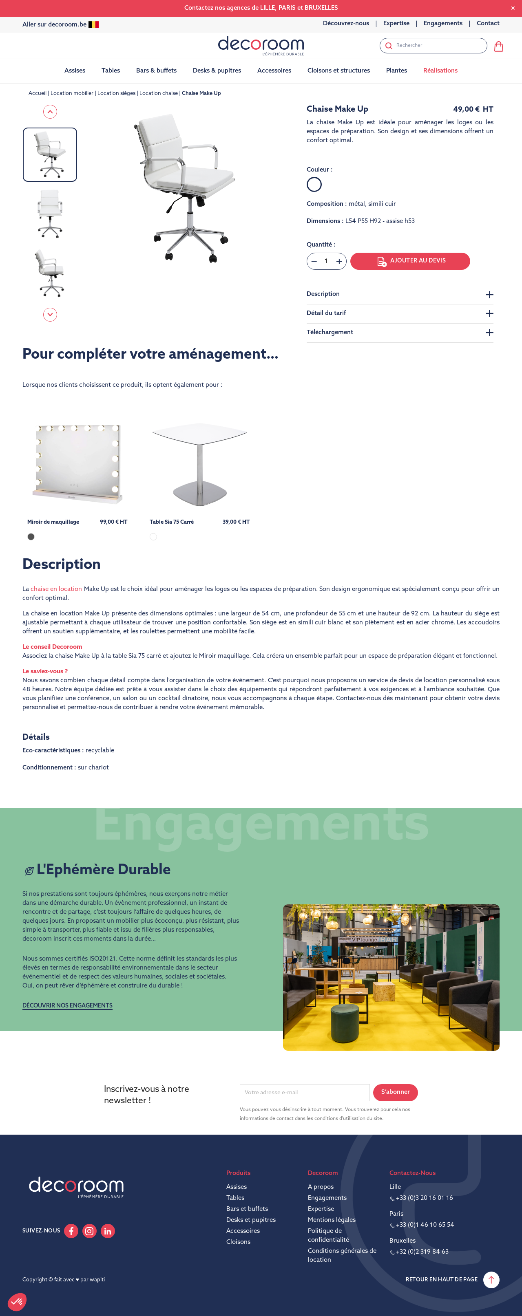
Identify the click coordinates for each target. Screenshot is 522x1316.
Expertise (321, 1209)
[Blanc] (314, 184)
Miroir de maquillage (53, 522)
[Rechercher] (433, 45)
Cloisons (238, 1242)
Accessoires (243, 1231)
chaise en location (56, 589)
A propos (321, 1187)
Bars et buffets (247, 1209)
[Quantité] (326, 261)
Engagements (327, 1198)
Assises (236, 1187)
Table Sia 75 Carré (172, 522)
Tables (235, 1198)
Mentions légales (332, 1220)
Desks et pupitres (251, 1220)
